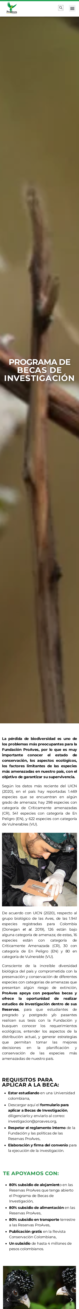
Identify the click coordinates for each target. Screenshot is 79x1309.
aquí (31, 1105)
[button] (72, 8)
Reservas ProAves (25, 1190)
